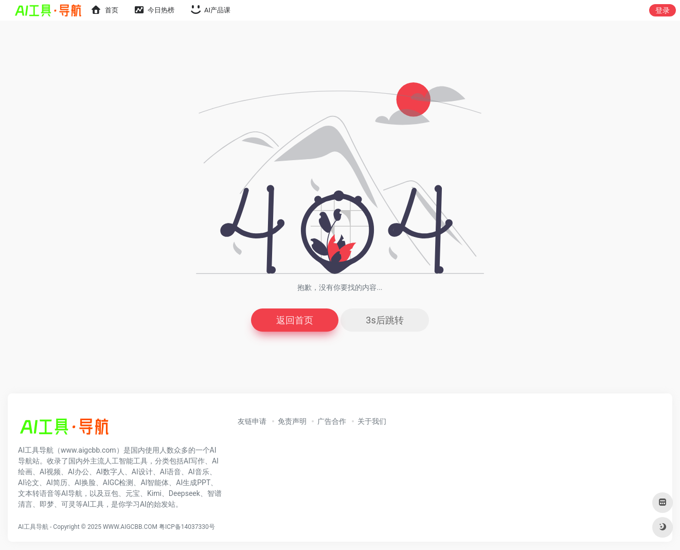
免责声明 (292, 421)
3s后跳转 (384, 320)
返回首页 (294, 320)
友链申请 (252, 421)
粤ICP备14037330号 (187, 526)
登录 (662, 10)
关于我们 (371, 421)
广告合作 (331, 421)
